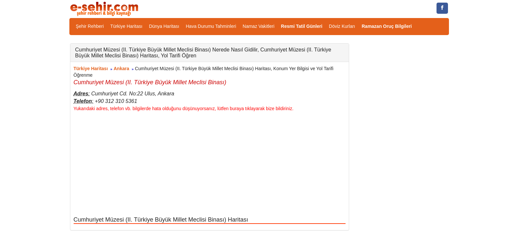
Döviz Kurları (342, 26)
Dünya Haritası (164, 26)
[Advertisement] (210, 164)
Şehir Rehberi (90, 26)
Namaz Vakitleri (259, 26)
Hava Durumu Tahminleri (211, 26)
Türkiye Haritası (126, 26)
